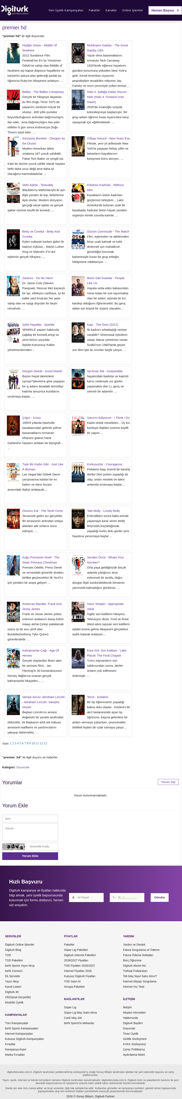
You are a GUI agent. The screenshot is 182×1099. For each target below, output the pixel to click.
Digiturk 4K (12, 992)
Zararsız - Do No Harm (37, 278)
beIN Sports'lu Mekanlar (79, 1023)
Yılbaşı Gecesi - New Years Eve (108, 138)
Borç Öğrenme (132, 960)
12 (41, 743)
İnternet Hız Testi (133, 986)
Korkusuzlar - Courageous (104, 464)
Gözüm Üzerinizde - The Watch (108, 231)
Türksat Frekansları (135, 971)
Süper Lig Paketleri (76, 949)
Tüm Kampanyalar (16, 1023)
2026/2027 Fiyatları (76, 960)
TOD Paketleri (14, 960)
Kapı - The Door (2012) (102, 324)
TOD (8, 955)
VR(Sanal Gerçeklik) (18, 997)
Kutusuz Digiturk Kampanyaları (24, 1039)
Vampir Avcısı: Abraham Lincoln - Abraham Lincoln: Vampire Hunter (43, 702)
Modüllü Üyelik (14, 1002)
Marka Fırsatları (15, 1054)
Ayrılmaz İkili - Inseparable (105, 371)
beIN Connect (13, 971)
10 (33, 743)
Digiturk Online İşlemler (19, 944)
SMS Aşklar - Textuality (37, 185)
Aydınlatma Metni (134, 1054)
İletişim (127, 1007)
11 (37, 743)
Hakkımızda (130, 1017)
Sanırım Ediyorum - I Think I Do (108, 417)
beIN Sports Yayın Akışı (20, 965)
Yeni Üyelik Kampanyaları (65, 10)
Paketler (94, 10)
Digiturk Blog (13, 949)
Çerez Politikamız (134, 1049)
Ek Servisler (12, 976)
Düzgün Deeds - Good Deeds (42, 371)
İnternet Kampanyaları (19, 1033)
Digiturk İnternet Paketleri (80, 955)
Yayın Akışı (12, 981)
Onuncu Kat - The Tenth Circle (42, 510)
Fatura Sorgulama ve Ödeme (141, 949)
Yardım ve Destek (134, 944)
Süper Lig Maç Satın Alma (80, 1012)
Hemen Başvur (165, 10)
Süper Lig (70, 1007)
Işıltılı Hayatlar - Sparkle (38, 324)
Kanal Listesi (13, 986)
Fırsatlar (10, 1044)
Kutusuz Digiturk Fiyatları (80, 976)
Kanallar (111, 10)
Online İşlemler (132, 10)
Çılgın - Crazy (31, 417)
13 (45, 743)
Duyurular (23, 767)
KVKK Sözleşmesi (134, 1044)
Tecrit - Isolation (97, 697)
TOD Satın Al (72, 981)
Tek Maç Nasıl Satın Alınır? (140, 976)
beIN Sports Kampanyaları (21, 1028)
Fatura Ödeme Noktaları (138, 955)
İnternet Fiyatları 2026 (78, 971)
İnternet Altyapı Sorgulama (139, 981)
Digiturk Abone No (134, 965)
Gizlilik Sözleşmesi (135, 1039)
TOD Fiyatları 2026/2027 (79, 965)
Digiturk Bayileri (133, 1023)
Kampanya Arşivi (15, 1049)
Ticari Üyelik (130, 1033)
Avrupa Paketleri (74, 986)
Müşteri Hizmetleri (134, 1012)
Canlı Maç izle (73, 1017)
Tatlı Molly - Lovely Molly (103, 510)
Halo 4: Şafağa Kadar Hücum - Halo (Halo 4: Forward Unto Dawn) (107, 97)
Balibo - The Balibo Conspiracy (43, 92)
